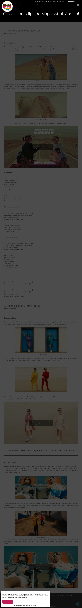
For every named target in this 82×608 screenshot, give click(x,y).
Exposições (39, 5)
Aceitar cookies (7, 602)
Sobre (46, 1)
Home (36, 1)
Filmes (33, 5)
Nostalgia (73, 5)
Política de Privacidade (19, 605)
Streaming (67, 5)
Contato (63, 1)
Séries (44, 5)
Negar (16, 602)
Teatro (29, 5)
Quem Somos (41, 1)
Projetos (54, 1)
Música (24, 5)
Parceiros (59, 1)
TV (47, 5)
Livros (51, 5)
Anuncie (49, 1)
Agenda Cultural (58, 5)
